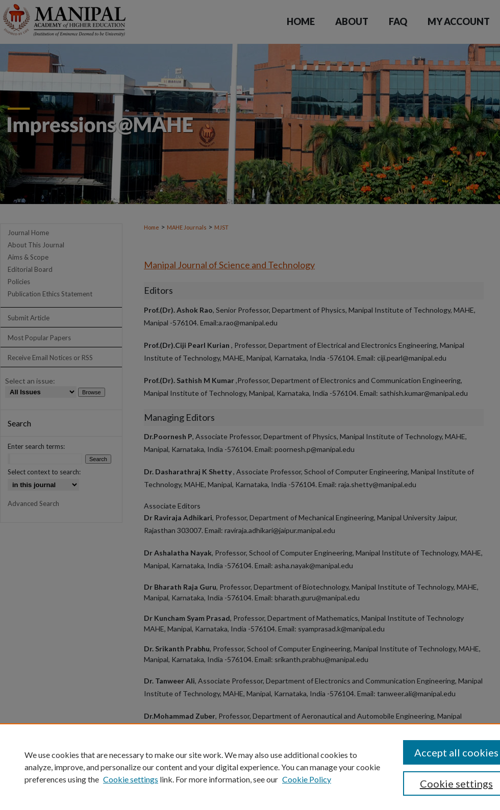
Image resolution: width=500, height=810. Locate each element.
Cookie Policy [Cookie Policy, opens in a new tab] (306, 779)
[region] (250, 766)
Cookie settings (130, 779)
